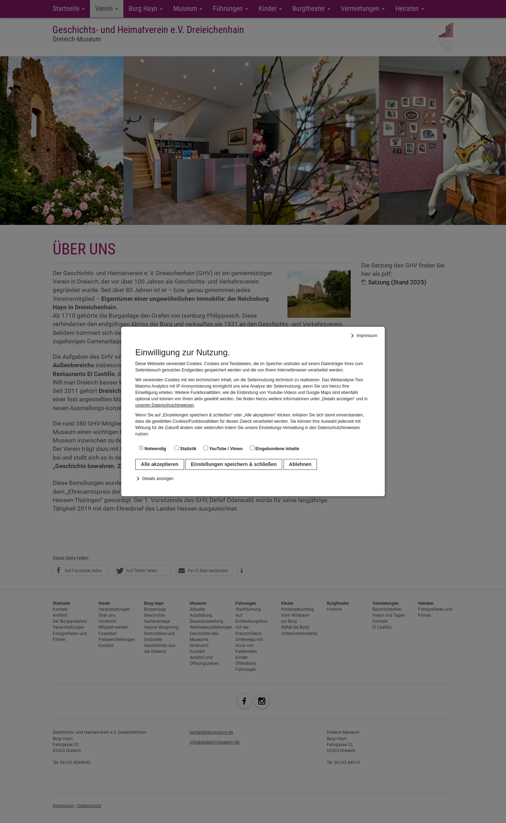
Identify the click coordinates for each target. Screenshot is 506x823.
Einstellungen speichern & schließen (234, 464)
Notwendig (152, 448)
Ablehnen (300, 464)
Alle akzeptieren (160, 464)
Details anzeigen (158, 478)
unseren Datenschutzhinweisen (164, 405)
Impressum (367, 335)
